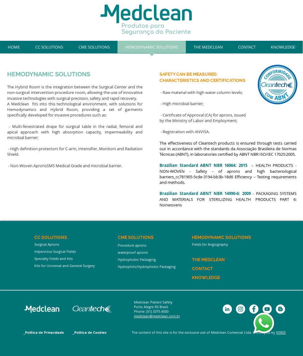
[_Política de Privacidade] (43, 332)
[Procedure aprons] (155, 245)
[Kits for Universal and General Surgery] (71, 265)
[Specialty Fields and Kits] (71, 258)
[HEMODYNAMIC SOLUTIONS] (229, 238)
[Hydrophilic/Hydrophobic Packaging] (155, 266)
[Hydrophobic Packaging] (155, 259)
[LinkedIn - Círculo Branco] (227, 309)
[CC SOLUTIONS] (71, 238)
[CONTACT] (210, 269)
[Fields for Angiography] (229, 244)
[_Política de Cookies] (93, 332)
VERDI (281, 332)
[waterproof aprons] (155, 252)
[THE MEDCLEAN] (218, 260)
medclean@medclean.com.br (157, 316)
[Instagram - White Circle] (240, 309)
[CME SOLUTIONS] (155, 238)
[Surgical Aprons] (71, 244)
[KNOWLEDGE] (214, 278)
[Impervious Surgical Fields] (71, 251)
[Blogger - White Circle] (280, 309)
